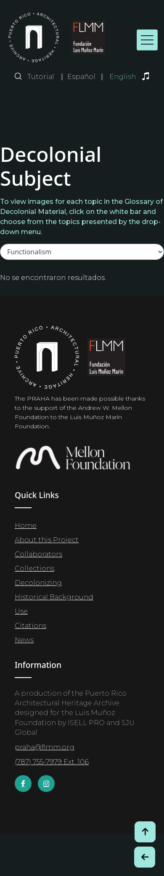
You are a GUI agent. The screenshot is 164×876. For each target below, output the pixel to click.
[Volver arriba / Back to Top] (145, 831)
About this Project (47, 540)
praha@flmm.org (44, 747)
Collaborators (38, 554)
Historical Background (54, 597)
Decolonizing (38, 583)
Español (81, 77)
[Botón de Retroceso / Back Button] (144, 857)
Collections (34, 569)
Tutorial (40, 77)
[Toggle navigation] (147, 39)
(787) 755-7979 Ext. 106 (52, 762)
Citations (30, 626)
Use (21, 611)
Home (26, 526)
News (24, 640)
